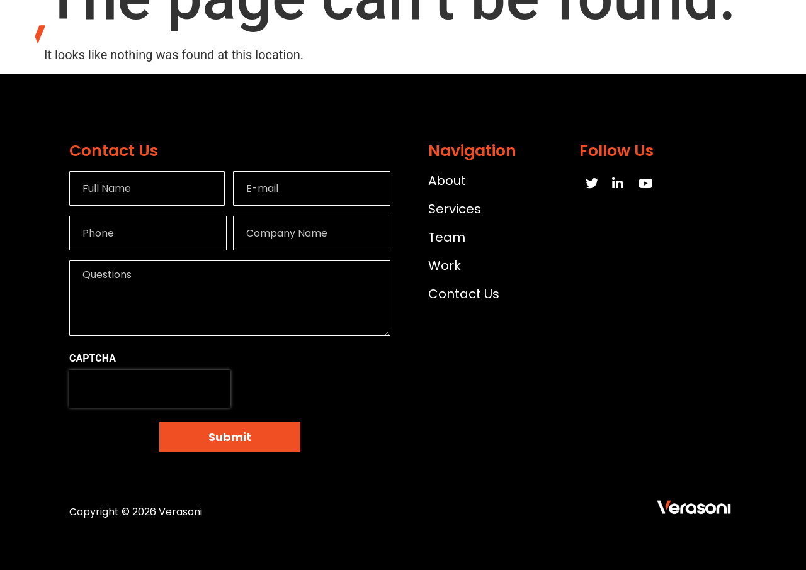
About (478, 37)
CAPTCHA (92, 359)
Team (672, 37)
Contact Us (748, 37)
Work (613, 37)
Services (547, 37)
